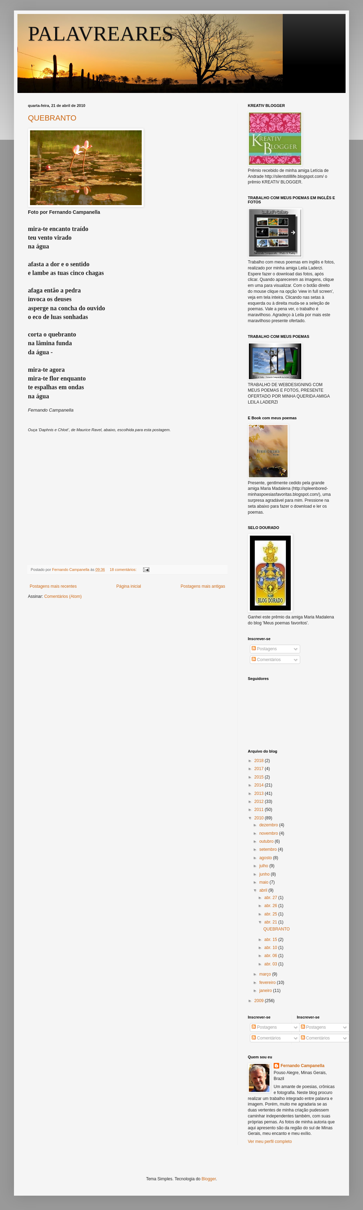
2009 (259, 1000)
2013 (259, 793)
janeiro (266, 990)
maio (264, 882)
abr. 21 (271, 922)
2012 (259, 801)
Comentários (266, 659)
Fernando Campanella (302, 1065)
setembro (268, 849)
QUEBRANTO (52, 118)
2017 (259, 768)
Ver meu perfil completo (270, 1141)
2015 (259, 777)
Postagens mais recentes (53, 586)
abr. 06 (271, 955)
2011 (259, 809)
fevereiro (268, 982)
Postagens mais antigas (203, 586)
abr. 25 (271, 914)
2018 (259, 760)
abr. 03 (271, 964)
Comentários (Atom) (63, 596)
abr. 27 (271, 897)
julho (264, 865)
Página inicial (128, 586)
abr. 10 (271, 947)
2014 (259, 785)
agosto (266, 857)
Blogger (209, 1178)
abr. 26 (271, 905)
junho (265, 874)
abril (263, 890)
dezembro (269, 825)
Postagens (264, 648)
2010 (259, 818)
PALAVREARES (100, 33)
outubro (267, 841)
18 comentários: (124, 569)
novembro (269, 833)
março (265, 974)
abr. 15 (271, 939)
